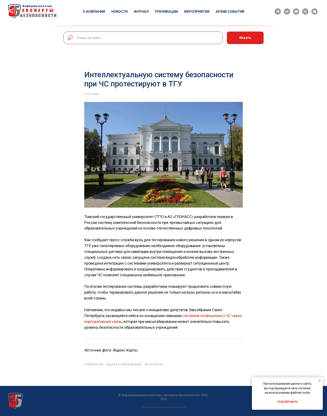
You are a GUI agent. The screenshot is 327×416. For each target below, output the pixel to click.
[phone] (305, 11)
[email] (314, 11)
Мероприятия (196, 12)
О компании (94, 12)
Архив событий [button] (230, 12)
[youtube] (296, 11)
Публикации (166, 12)
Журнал (141, 12)
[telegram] (278, 11)
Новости (119, 12)
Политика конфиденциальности (164, 407)
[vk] (287, 11)
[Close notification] (320, 380)
